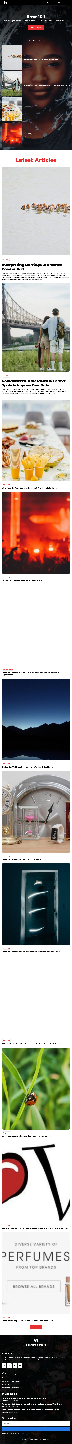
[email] (36, 1423)
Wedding (28, 56)
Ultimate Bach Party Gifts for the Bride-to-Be (40, 137)
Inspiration (7, 1133)
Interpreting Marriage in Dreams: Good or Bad (41, 59)
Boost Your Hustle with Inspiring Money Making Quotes (26, 1136)
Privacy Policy (24, 1433)
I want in (36, 1429)
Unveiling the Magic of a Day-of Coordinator (22, 859)
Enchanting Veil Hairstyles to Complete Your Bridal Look (27, 767)
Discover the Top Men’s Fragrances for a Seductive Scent (28, 1321)
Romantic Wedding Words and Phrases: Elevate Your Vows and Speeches (35, 1228)
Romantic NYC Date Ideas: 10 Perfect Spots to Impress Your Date (47, 85)
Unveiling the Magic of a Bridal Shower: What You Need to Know (31, 952)
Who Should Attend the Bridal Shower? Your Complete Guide (46, 111)
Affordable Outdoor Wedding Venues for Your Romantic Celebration (33, 1044)
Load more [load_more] (36, 1327)
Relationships (8, 669)
